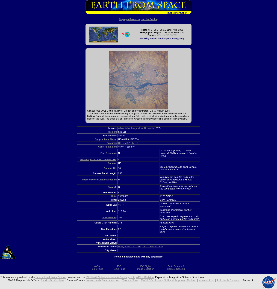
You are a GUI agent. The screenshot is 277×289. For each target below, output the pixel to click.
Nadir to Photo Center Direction (99, 179)
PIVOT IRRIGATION (152, 246)
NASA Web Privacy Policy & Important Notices (168, 280)
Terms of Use (130, 280)
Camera (112, 163)
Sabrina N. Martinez (52, 280)
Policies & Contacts (228, 280)
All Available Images (128, 128)
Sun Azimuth (109, 217)
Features (111, 143)
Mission (112, 132)
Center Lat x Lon (107, 146)
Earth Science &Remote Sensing (176, 267)
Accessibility (206, 280)
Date (113, 196)
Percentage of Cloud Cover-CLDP (98, 159)
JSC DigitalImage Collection (145, 267)
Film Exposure (108, 153)
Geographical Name (105, 139)
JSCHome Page (119, 267)
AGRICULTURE (132, 246)
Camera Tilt (110, 168)
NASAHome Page (96, 267)
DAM (120, 246)
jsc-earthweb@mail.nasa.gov (102, 280)
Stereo (111, 187)
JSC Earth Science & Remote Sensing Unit (110, 277)
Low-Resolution (147, 128)
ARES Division (145, 277)
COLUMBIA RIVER (167, 35)
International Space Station (51, 277)
